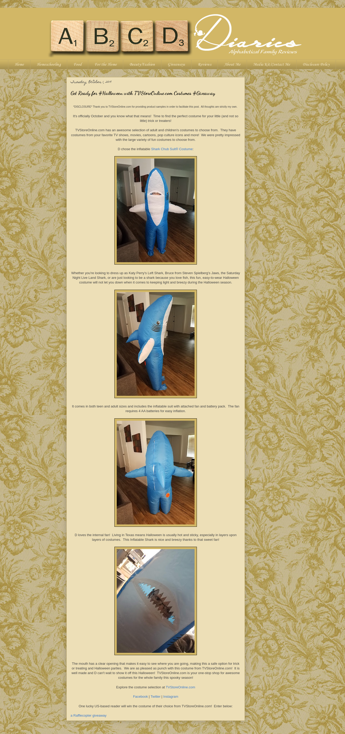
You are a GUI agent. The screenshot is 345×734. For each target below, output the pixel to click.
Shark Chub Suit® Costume (172, 149)
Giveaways (176, 64)
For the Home (105, 64)
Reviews (204, 64)
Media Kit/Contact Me (271, 64)
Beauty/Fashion (142, 64)
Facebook (140, 696)
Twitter (155, 696)
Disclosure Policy (316, 64)
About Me (232, 64)
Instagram (170, 696)
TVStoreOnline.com (180, 687)
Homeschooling (49, 64)
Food (77, 64)
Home (19, 64)
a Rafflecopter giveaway (89, 715)
